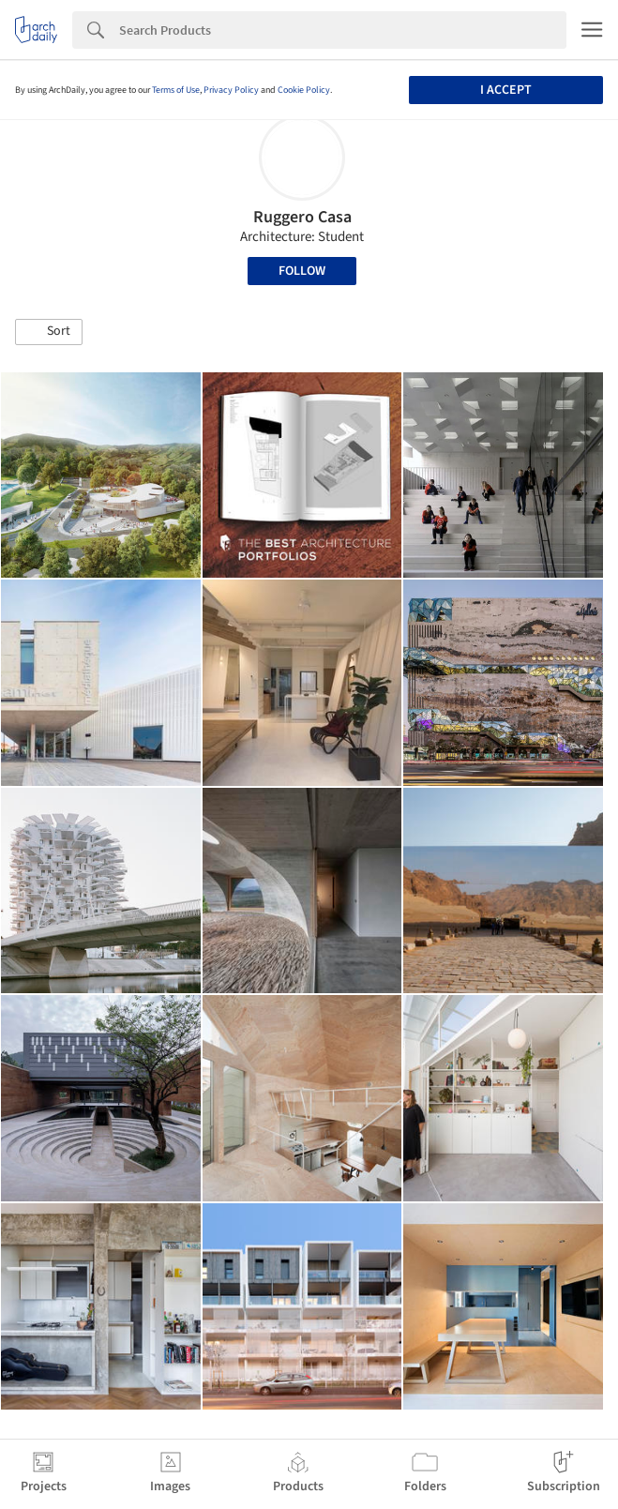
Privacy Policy (231, 90)
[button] (49, 332)
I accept (506, 90)
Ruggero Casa (302, 217)
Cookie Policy (304, 90)
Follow (302, 271)
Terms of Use (176, 90)
